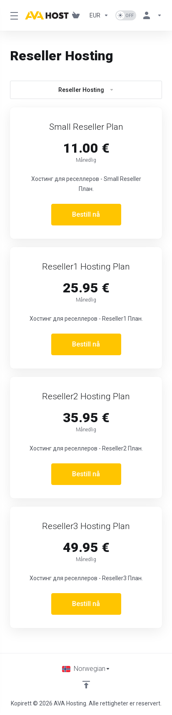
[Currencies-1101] (99, 15)
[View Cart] (77, 15)
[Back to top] (86, 685)
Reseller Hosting (86, 90)
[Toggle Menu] (12, 15)
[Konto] (151, 15)
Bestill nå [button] (86, 214)
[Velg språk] (86, 669)
